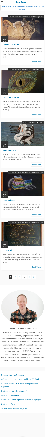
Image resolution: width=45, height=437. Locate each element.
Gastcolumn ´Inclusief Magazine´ (14, 391)
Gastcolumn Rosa (8, 404)
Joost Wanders (22, 2)
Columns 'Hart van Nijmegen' (12, 375)
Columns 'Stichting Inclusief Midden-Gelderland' (20, 379)
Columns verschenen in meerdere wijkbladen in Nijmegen (26, 17)
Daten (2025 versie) (11, 45)
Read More (36, 62)
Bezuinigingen (9, 200)
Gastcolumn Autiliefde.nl (11, 395)
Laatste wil (7, 250)
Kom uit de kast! (10, 150)
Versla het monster (11, 97)
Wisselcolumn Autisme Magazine (33, 122)
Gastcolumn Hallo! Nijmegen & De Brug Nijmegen (21, 400)
